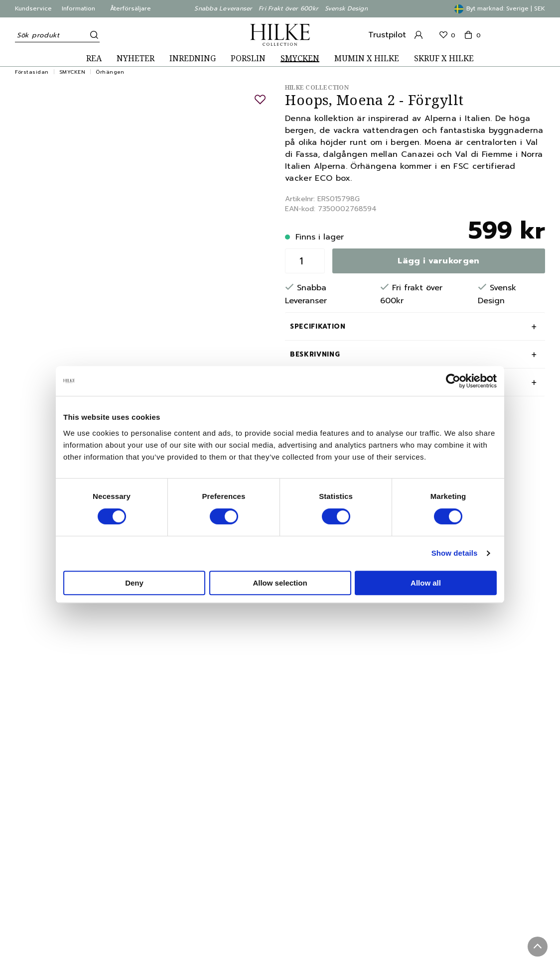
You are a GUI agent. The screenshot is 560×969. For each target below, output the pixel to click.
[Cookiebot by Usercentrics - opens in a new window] (453, 380)
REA (94, 58)
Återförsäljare (130, 8)
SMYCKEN (299, 58)
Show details (454, 553)
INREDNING (192, 58)
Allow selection (280, 583)
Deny (134, 583)
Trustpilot (387, 34)
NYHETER (135, 58)
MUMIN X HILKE (366, 58)
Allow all (426, 583)
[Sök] (92, 34)
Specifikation (317, 326)
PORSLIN (248, 58)
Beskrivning (315, 354)
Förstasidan (32, 72)
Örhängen (110, 72)
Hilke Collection (317, 87)
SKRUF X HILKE (444, 58)
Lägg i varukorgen (438, 261)
